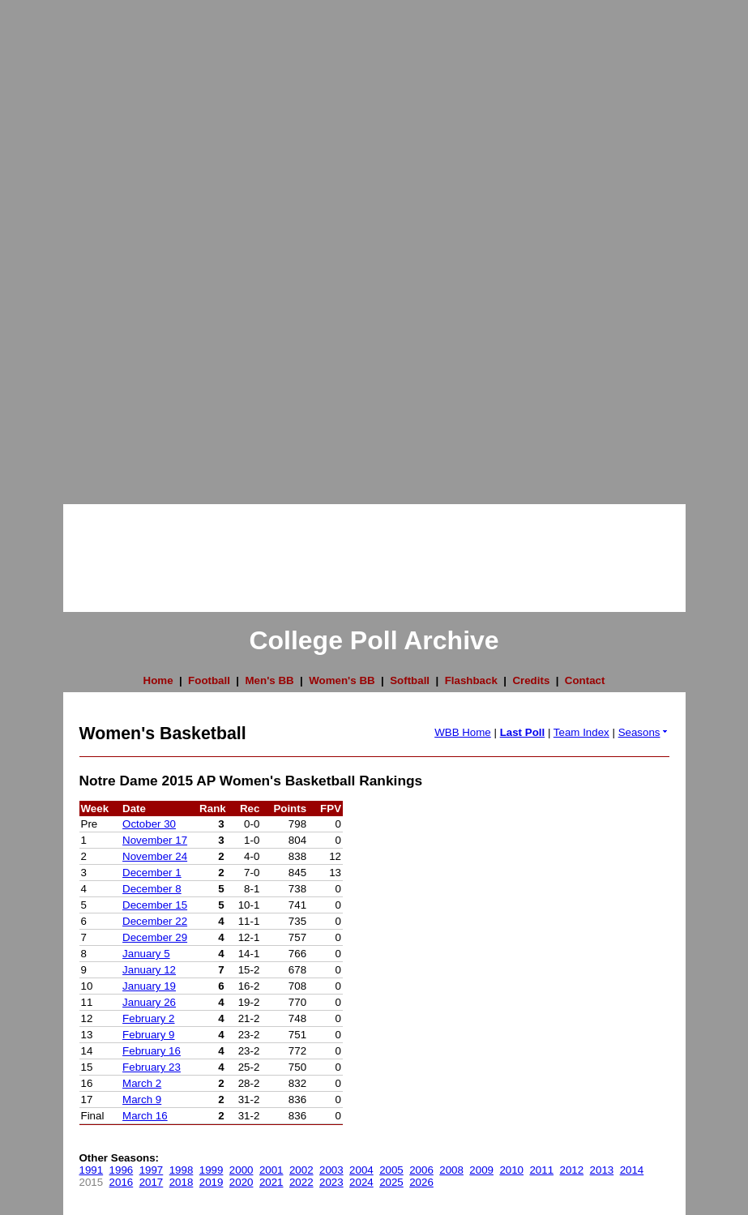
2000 (241, 1170)
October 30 (149, 824)
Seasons (643, 732)
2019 (211, 1182)
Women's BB (341, 680)
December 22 (154, 921)
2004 (361, 1170)
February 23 (151, 1067)
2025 (391, 1182)
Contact (585, 680)
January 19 (149, 986)
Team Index (581, 732)
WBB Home (462, 732)
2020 (241, 1182)
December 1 (152, 872)
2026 (421, 1182)
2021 (271, 1182)
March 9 (141, 1099)
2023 (331, 1182)
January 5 (146, 954)
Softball (410, 680)
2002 (301, 1170)
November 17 (154, 840)
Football (209, 680)
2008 (451, 1170)
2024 (361, 1182)
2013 (602, 1170)
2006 (421, 1170)
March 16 (145, 1116)
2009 (481, 1170)
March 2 (141, 1083)
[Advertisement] (65, 243)
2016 (121, 1182)
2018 (181, 1182)
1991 (91, 1170)
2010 (511, 1170)
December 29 (154, 937)
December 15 (154, 905)
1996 (121, 1170)
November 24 (154, 856)
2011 (541, 1170)
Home (158, 680)
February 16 (151, 1051)
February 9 (148, 1035)
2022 (301, 1182)
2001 (271, 1170)
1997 (151, 1170)
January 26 (149, 1002)
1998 (181, 1170)
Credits (530, 680)
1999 (211, 1170)
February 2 (148, 1018)
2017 (151, 1182)
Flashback (471, 680)
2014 (632, 1170)
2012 (572, 1170)
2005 (391, 1170)
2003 (331, 1170)
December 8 (152, 889)
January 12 (149, 970)
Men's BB (269, 680)
